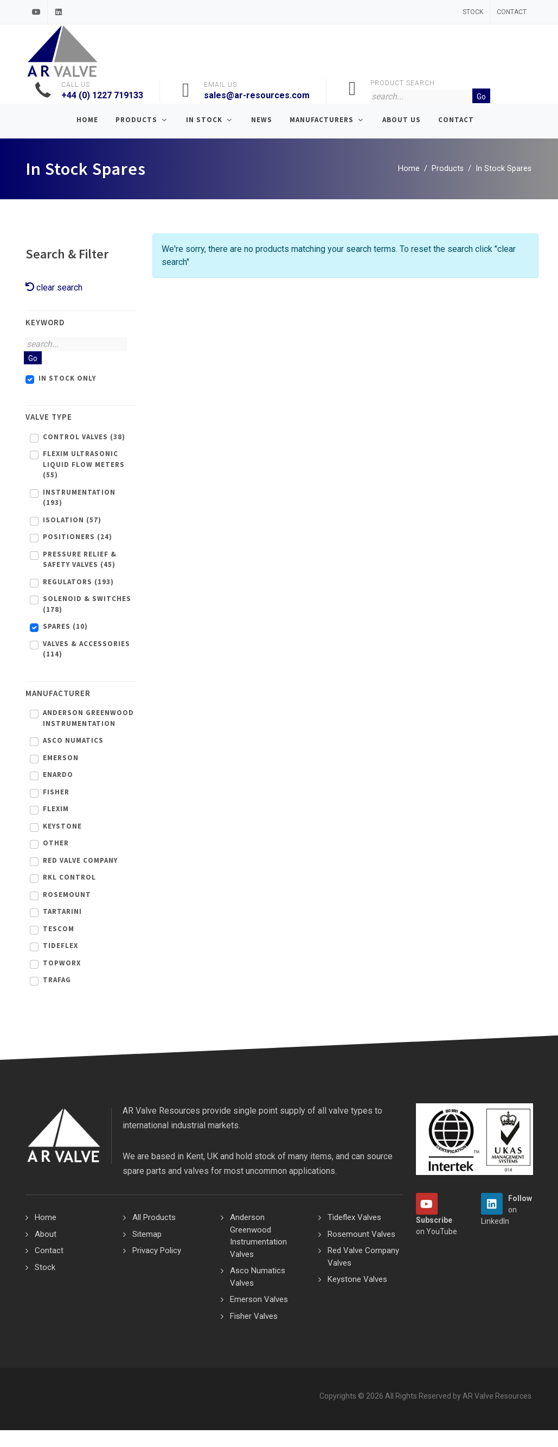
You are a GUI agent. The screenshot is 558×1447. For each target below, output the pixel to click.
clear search (53, 288)
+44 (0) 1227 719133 (102, 95)
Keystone (62, 826)
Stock (473, 12)
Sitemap (147, 1235)
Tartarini (62, 912)
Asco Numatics (73, 740)
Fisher (56, 792)
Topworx (62, 963)
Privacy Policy (156, 1251)
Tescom (58, 929)
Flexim (56, 809)
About (45, 1235)
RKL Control (69, 877)
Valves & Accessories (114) (86, 650)
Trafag (57, 980)
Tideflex (60, 946)
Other (56, 843)
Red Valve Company (80, 860)
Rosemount (67, 895)
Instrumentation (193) (79, 498)
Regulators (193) (78, 582)
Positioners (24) (77, 537)
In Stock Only (67, 378)
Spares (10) (65, 626)
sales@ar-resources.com (257, 95)
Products (448, 169)
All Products (154, 1218)
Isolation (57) (72, 520)
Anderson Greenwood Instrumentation (88, 719)
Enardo (58, 775)
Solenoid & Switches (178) (87, 605)
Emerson (61, 758)
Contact (512, 12)
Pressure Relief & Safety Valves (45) (80, 560)
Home (409, 169)
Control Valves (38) (84, 437)
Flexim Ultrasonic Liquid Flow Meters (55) (84, 465)
